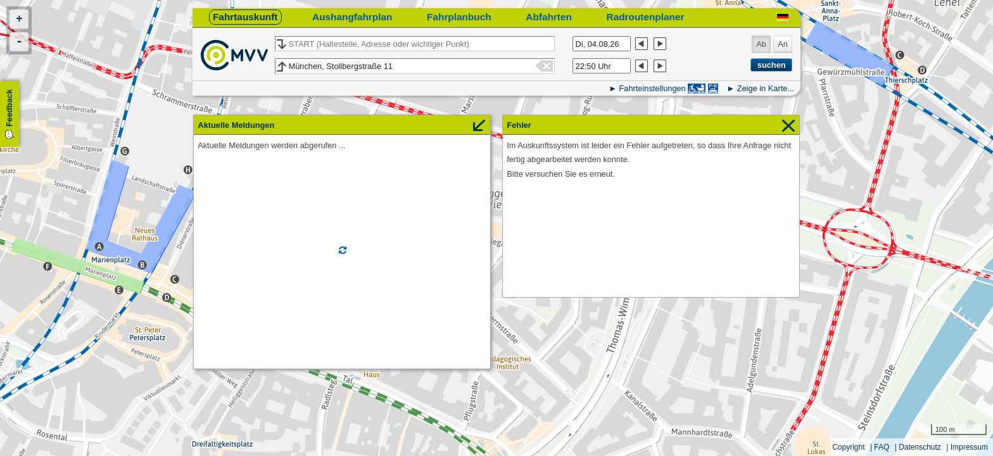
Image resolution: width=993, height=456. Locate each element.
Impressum (969, 447)
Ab (761, 44)
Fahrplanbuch (459, 16)
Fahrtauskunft (245, 16)
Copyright (848, 447)
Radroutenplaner (646, 16)
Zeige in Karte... (765, 88)
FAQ (881, 447)
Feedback (9, 108)
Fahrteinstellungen (652, 88)
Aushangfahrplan (352, 16)
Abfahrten (549, 16)
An (783, 44)
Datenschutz (920, 447)
